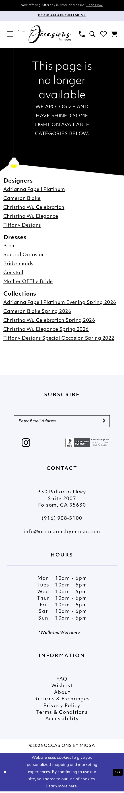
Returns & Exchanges (62, 701)
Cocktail (13, 273)
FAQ (62, 681)
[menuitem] (10, 34)
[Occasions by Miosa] (44, 34)
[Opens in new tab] (87, 444)
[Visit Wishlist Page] (103, 34)
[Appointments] (62, 16)
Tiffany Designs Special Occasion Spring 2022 (58, 339)
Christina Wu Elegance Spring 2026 (46, 330)
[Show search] (92, 35)
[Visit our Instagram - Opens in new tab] (26, 445)
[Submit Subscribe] (104, 422)
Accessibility (62, 720)
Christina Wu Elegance (30, 217)
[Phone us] (81, 35)
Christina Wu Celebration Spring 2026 (49, 321)
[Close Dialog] (5, 774)
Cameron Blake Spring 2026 (37, 312)
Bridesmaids (18, 264)
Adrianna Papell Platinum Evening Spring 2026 (59, 303)
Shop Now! (99, 5)
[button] (10, 34)
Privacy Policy (61, 707)
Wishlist (62, 687)
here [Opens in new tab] (72, 788)
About (62, 694)
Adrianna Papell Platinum (34, 190)
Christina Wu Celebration (33, 208)
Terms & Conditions (62, 714)
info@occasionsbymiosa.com (62, 533)
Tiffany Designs (22, 226)
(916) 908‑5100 (62, 520)
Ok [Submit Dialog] (117, 774)
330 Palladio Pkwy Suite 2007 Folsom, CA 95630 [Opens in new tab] (62, 500)
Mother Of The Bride (28, 282)
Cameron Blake (22, 199)
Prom (9, 246)
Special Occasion (24, 255)
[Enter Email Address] (62, 422)
